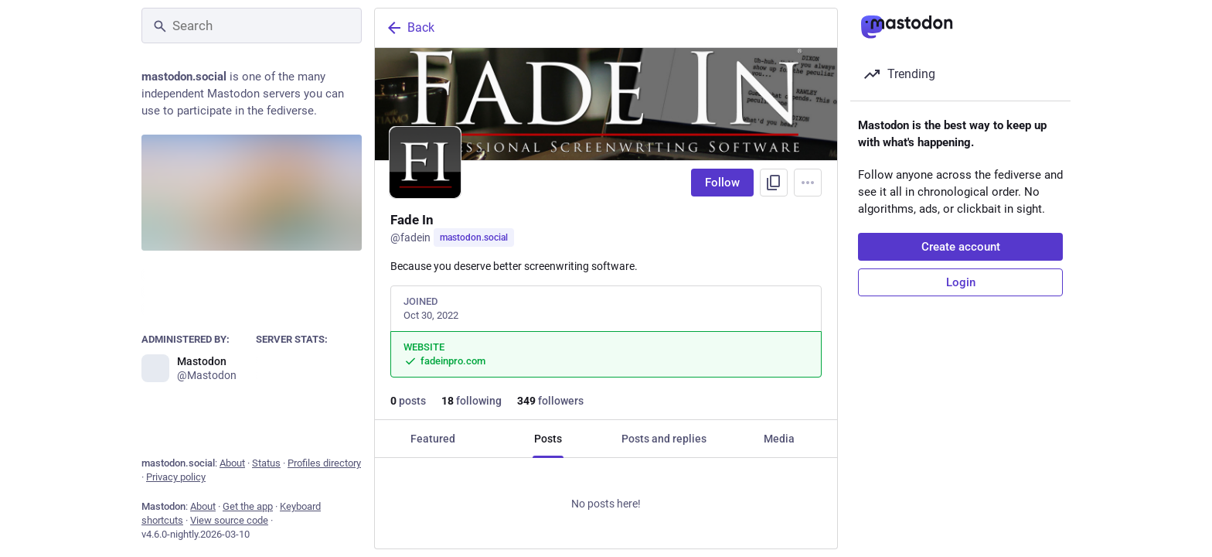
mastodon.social (474, 237)
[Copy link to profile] (774, 182)
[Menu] (808, 182)
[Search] (251, 25)
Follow (722, 183)
